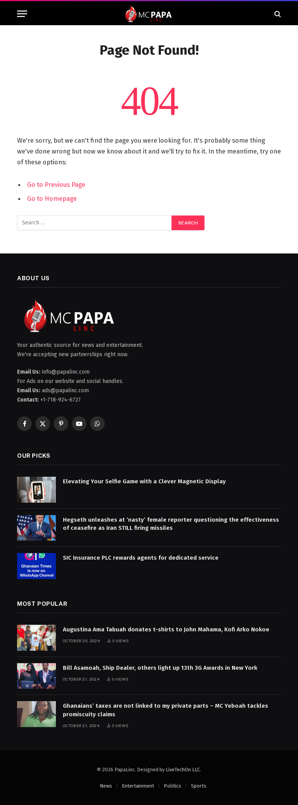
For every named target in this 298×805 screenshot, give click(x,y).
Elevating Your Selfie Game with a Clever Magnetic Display (144, 481)
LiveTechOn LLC (183, 769)
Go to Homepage (52, 198)
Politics (172, 786)
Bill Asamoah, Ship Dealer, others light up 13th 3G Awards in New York (160, 667)
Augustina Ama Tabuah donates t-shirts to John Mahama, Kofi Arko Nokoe (166, 629)
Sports (198, 786)
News (106, 786)
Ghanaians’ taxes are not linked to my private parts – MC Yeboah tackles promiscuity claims (165, 709)
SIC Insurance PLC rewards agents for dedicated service (140, 557)
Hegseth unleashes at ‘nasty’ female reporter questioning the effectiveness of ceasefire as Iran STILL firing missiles (171, 523)
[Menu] (22, 13)
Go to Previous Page (56, 184)
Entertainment (138, 786)
